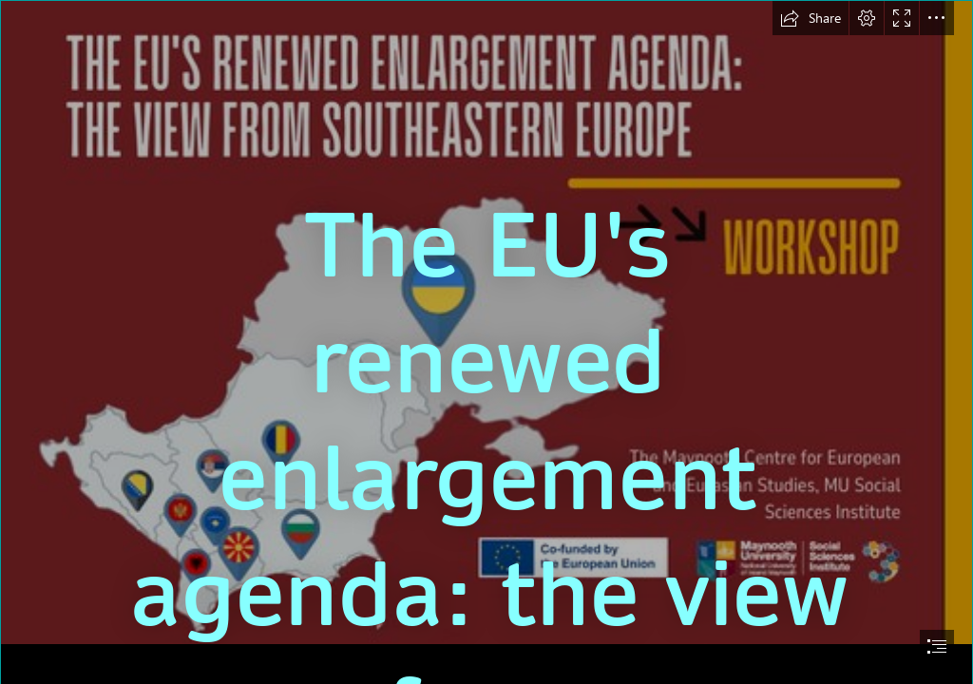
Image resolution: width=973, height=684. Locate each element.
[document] (486, 342)
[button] (811, 18)
